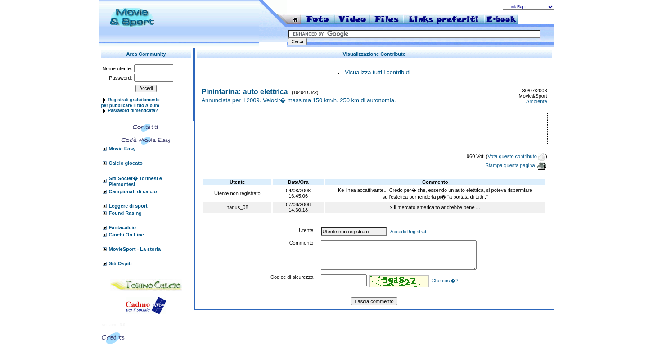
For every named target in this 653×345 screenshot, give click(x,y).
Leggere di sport (128, 206)
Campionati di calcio (133, 191)
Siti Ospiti (120, 263)
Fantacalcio (122, 227)
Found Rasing (125, 213)
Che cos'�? (445, 280)
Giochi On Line (126, 234)
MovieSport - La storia (135, 249)
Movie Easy (122, 148)
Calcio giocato (126, 163)
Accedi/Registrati (409, 231)
